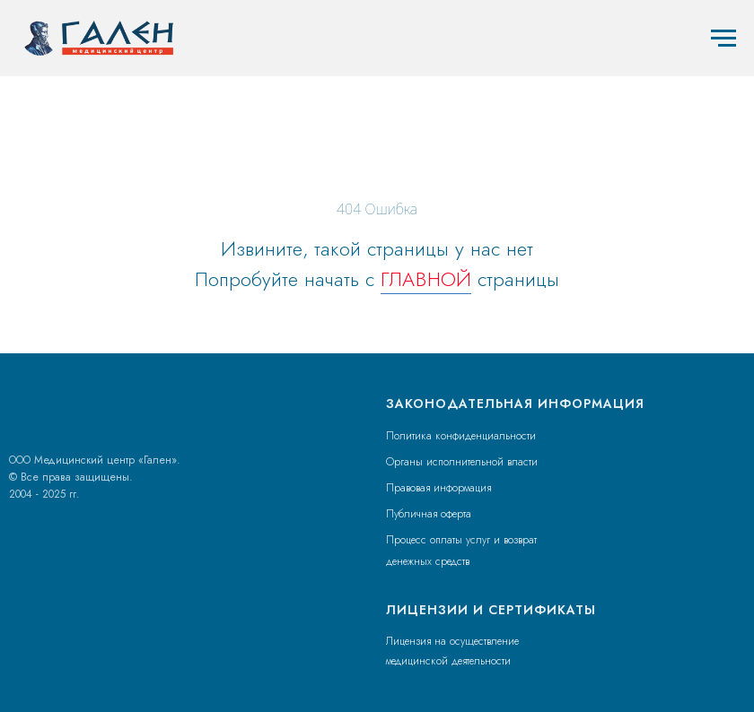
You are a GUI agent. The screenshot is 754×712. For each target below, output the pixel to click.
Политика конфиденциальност (458, 436)
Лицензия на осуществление (452, 641)
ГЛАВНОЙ (426, 279)
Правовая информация (438, 488)
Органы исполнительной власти (462, 462)
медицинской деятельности (448, 661)
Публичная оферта (428, 514)
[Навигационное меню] (723, 39)
